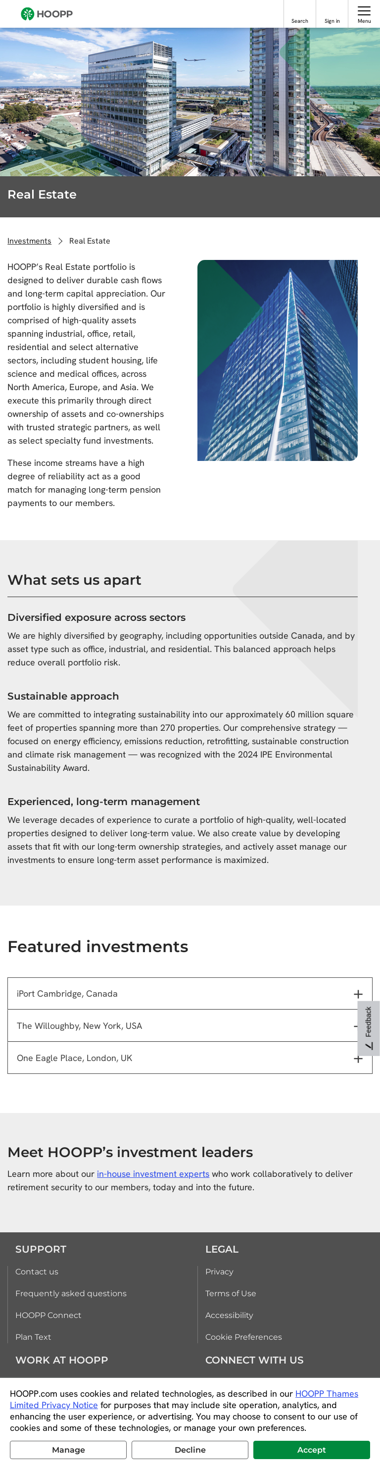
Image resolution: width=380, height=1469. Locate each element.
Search (299, 20)
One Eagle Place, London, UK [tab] (74, 1058)
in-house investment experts (153, 1173)
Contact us (36, 1271)
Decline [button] (190, 1450)
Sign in (332, 20)
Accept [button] (311, 1450)
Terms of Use (230, 1293)
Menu (364, 20)
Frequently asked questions (71, 1293)
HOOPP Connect (48, 1315)
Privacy (219, 1271)
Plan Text (33, 1337)
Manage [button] (68, 1450)
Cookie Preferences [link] (243, 1337)
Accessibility (229, 1315)
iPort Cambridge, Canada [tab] (67, 993)
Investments (29, 241)
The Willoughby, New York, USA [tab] (79, 1025)
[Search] (300, 10)
